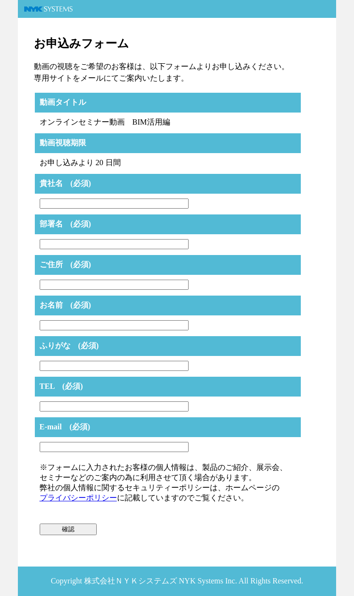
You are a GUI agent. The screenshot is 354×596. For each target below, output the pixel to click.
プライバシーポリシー (78, 498)
